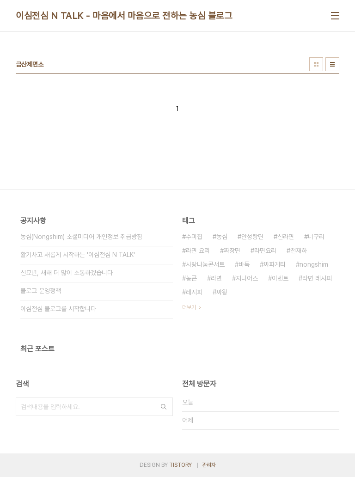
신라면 (285, 236)
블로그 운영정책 (40, 290)
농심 (221, 236)
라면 (216, 278)
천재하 (298, 250)
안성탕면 (252, 236)
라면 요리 (198, 250)
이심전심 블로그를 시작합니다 (58, 308)
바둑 (244, 264)
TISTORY (180, 465)
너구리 (316, 236)
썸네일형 (316, 64)
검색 (163, 407)
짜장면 (232, 250)
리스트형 (332, 64)
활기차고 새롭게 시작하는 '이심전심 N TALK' (77, 254)
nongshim (314, 264)
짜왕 (221, 292)
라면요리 (265, 250)
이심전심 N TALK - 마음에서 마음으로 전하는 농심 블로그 (124, 15)
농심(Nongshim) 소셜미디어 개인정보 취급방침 (81, 236)
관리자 (209, 465)
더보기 (189, 307)
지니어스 (247, 278)
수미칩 (194, 236)
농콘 (191, 278)
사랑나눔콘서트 (205, 264)
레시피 (194, 292)
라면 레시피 (317, 278)
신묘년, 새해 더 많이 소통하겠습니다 (66, 272)
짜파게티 (274, 264)
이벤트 (280, 278)
